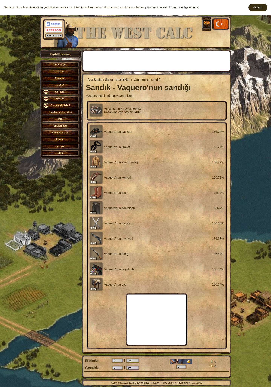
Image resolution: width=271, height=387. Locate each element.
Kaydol (54, 54)
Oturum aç (65, 54)
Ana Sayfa (95, 79)
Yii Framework (182, 382)
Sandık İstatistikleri (117, 79)
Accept (258, 7)
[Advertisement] (156, 60)
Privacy (155, 382)
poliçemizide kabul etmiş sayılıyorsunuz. (172, 7)
